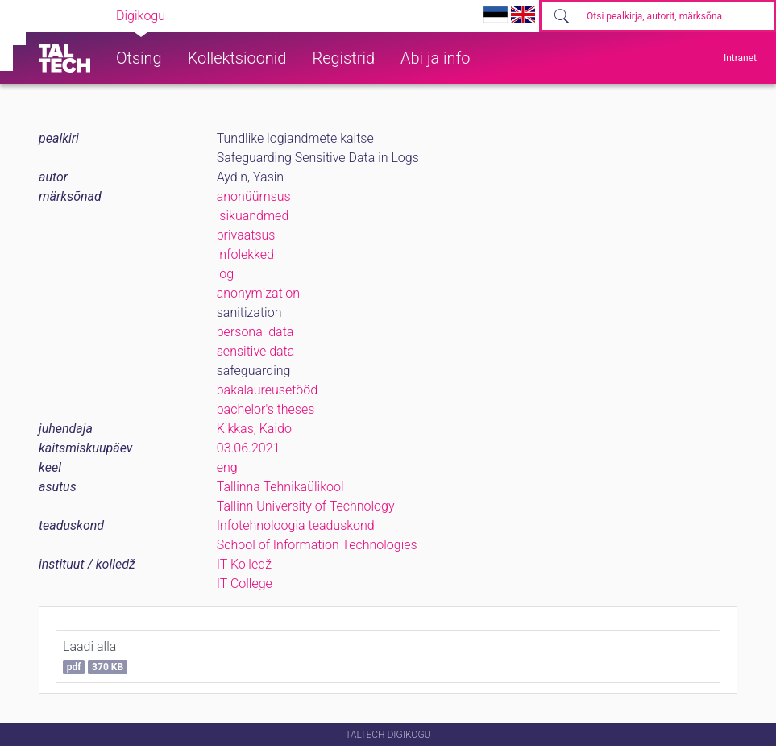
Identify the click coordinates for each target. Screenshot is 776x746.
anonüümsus (254, 196)
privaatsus (246, 235)
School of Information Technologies (317, 544)
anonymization (258, 293)
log (225, 273)
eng (227, 467)
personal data (255, 332)
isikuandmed (253, 215)
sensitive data (256, 351)
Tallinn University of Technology (306, 506)
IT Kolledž (244, 564)
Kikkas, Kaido (254, 428)
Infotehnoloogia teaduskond (296, 525)
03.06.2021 (248, 448)
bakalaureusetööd (267, 390)
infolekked (245, 254)
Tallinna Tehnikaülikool (280, 486)
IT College (244, 583)
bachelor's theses (266, 409)
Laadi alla (95, 656)
